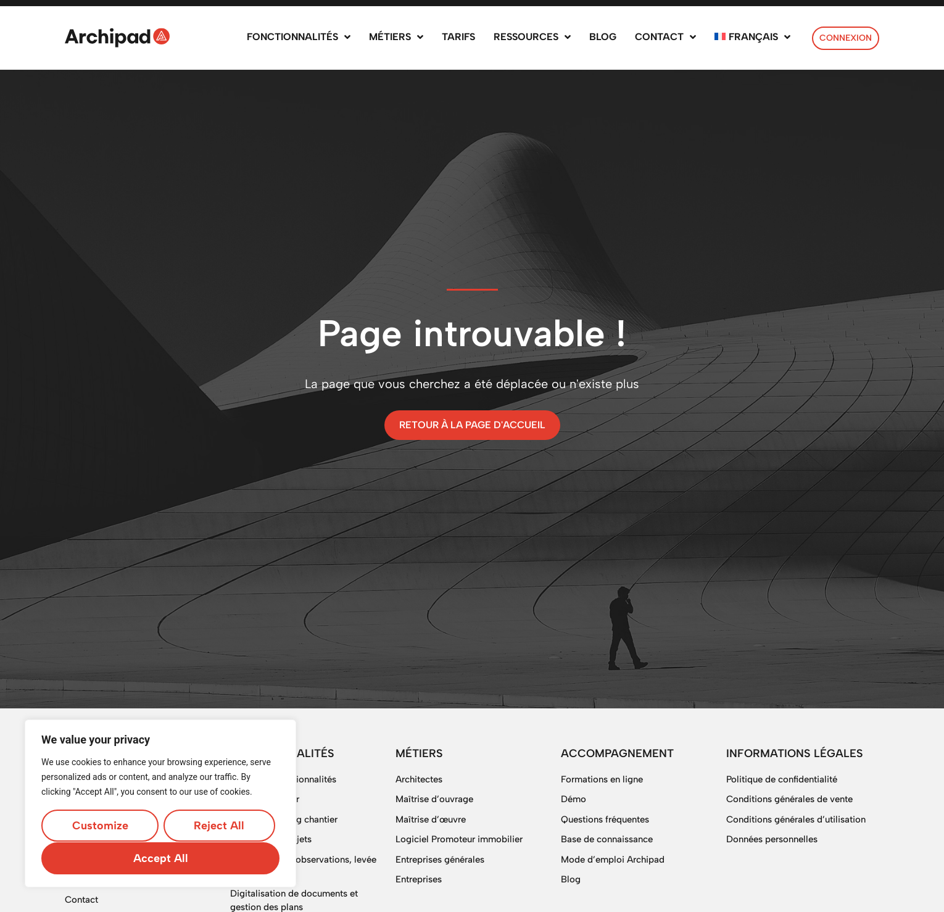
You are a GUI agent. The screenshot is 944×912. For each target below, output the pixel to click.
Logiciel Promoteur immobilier (459, 839)
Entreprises (418, 879)
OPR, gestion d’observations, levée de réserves (303, 866)
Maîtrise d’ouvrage (434, 799)
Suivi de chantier (264, 799)
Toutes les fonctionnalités (283, 779)
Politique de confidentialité (781, 779)
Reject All (219, 826)
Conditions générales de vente (789, 799)
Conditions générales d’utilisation (796, 819)
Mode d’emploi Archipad (613, 859)
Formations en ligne (602, 779)
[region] (160, 804)
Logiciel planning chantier (283, 819)
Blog (571, 879)
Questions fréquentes (605, 819)
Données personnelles (772, 839)
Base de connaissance (607, 839)
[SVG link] (117, 38)
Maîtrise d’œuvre (430, 819)
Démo (573, 799)
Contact (81, 899)
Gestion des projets (271, 839)
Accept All (160, 858)
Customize (100, 826)
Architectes (418, 779)
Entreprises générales (439, 859)
